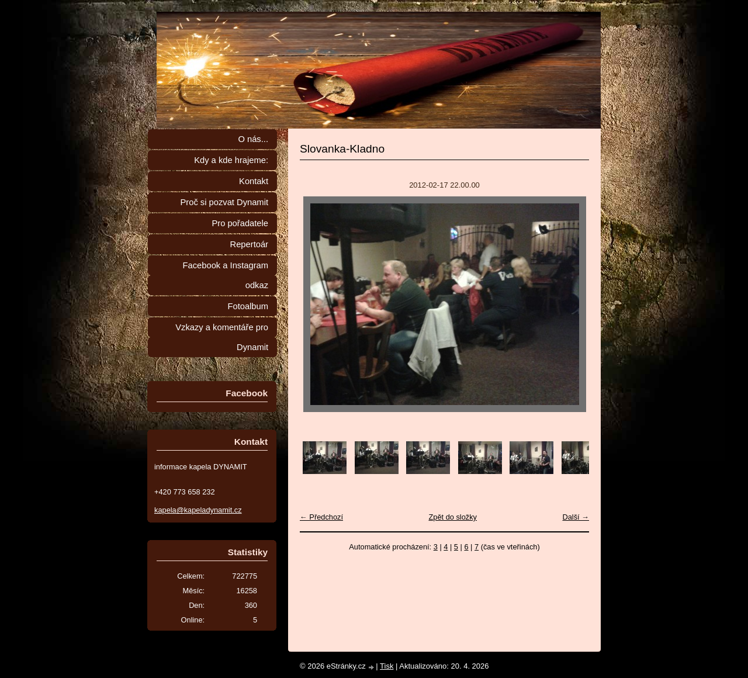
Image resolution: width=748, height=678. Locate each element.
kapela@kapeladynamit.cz (198, 510)
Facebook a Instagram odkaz (225, 275)
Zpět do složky (452, 517)
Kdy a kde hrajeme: (231, 160)
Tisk (386, 666)
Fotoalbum (247, 306)
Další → (575, 517)
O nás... (253, 139)
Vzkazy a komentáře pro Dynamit (221, 337)
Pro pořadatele (240, 223)
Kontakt (253, 181)
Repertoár (249, 244)
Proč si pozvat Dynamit (224, 202)
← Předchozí (321, 517)
